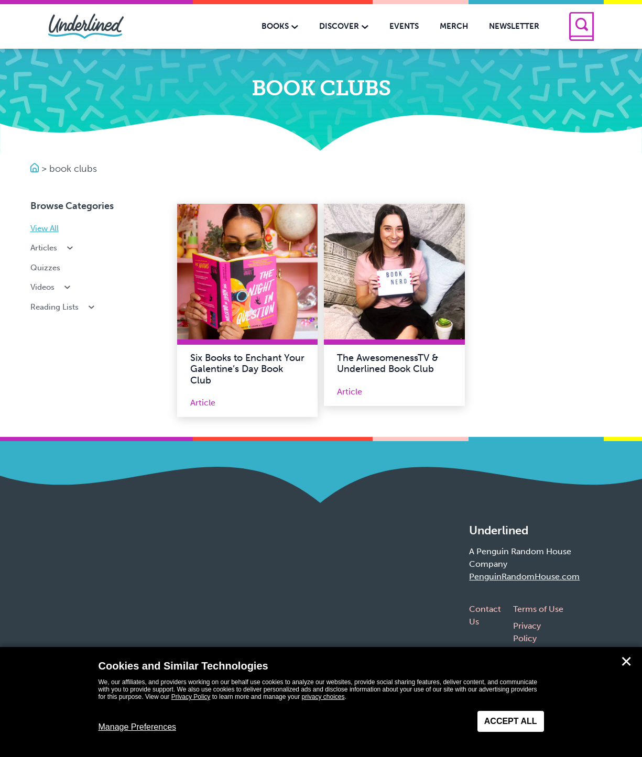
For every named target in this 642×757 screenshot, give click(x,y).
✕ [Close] (626, 661)
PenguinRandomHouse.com (524, 577)
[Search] (581, 26)
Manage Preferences (138, 726)
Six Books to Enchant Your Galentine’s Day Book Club (247, 369)
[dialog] (321, 702)
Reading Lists (63, 307)
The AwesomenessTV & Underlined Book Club (387, 363)
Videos (51, 287)
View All (44, 228)
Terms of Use (538, 609)
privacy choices (322, 696)
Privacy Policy (191, 696)
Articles (52, 248)
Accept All (510, 721)
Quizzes (45, 267)
